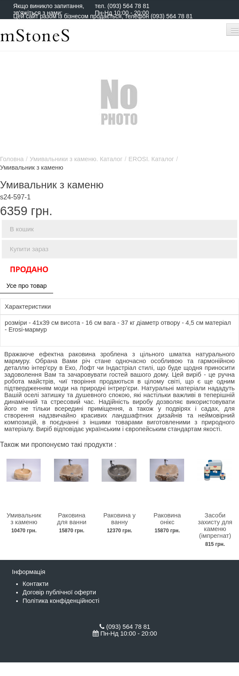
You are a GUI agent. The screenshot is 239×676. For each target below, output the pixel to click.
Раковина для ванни (71, 518)
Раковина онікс (167, 518)
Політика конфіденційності (61, 600)
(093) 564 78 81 (128, 6)
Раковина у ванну (119, 518)
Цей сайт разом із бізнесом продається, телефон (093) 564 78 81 (103, 16)
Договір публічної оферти (59, 592)
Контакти (35, 583)
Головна (12, 159)
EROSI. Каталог (151, 159)
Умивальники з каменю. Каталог (76, 159)
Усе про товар (26, 285)
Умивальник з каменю (23, 518)
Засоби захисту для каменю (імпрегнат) (215, 525)
